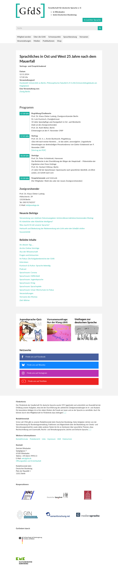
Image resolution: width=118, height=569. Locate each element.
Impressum (51, 439)
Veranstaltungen (24, 41)
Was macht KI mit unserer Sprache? (34, 225)
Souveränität (25, 232)
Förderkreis (21, 401)
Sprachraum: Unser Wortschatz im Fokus (37, 290)
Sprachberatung (70, 37)
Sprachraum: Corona (28, 272)
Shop (59, 41)
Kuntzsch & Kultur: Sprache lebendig (35, 265)
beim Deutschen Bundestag (65, 15)
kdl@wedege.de (32, 205)
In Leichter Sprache (92, 20)
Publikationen (48, 41)
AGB (59, 439)
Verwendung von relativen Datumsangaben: (56, 218)
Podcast (23, 269)
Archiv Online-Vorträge (29, 248)
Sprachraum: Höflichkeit (30, 276)
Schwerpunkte (54, 37)
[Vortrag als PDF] (38, 150)
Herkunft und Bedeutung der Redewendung (52, 228)
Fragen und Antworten (29, 255)
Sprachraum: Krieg (27, 283)
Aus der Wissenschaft (29, 251)
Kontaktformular (22, 439)
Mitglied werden (24, 37)
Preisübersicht (35, 439)
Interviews (24, 262)
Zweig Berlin (25, 91)
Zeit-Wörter (25, 300)
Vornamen (84, 37)
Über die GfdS (40, 37)
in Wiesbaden (59, 12)
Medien (37, 41)
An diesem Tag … (26, 244)
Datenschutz (67, 439)
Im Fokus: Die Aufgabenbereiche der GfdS (37, 258)
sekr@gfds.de (26, 458)
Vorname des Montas (28, 297)
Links (44, 439)
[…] (65, 413)
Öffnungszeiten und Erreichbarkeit (28, 461)
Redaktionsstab (22, 418)
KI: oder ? (36, 221)
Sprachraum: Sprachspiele (30, 286)
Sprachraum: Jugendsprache (31, 279)
